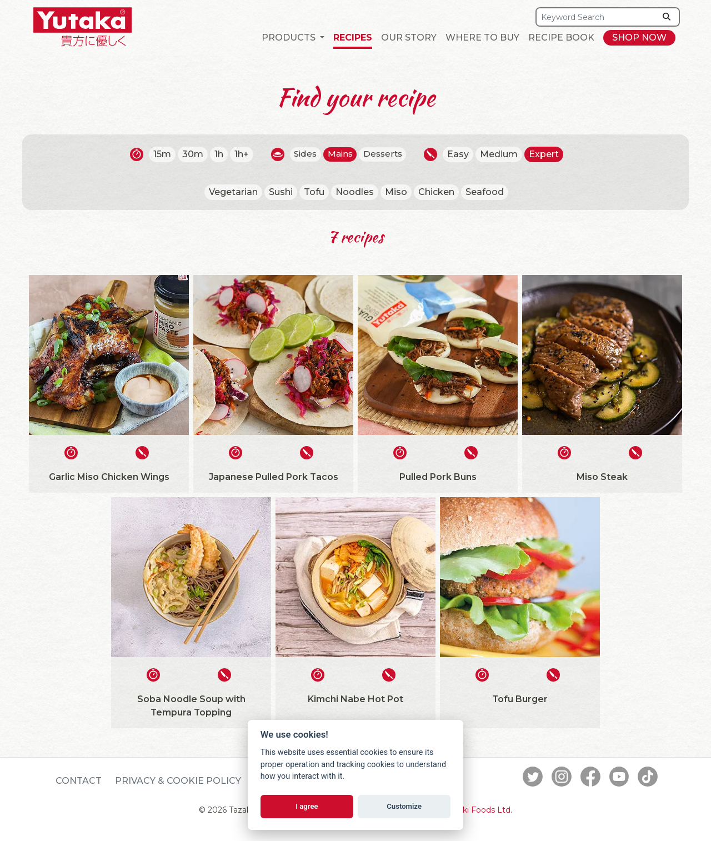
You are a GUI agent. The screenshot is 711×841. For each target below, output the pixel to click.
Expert (548, 154)
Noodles (355, 192)
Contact (79, 780)
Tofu (314, 192)
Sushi (281, 192)
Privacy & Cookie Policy (178, 780)
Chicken (436, 192)
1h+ (238, 154)
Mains (340, 154)
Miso (396, 192)
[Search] (596, 17)
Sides (303, 154)
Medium (503, 154)
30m (189, 154)
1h (215, 154)
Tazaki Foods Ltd (477, 810)
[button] (293, 38)
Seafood (484, 192)
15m (159, 154)
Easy (462, 154)
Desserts (385, 154)
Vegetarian (233, 192)
